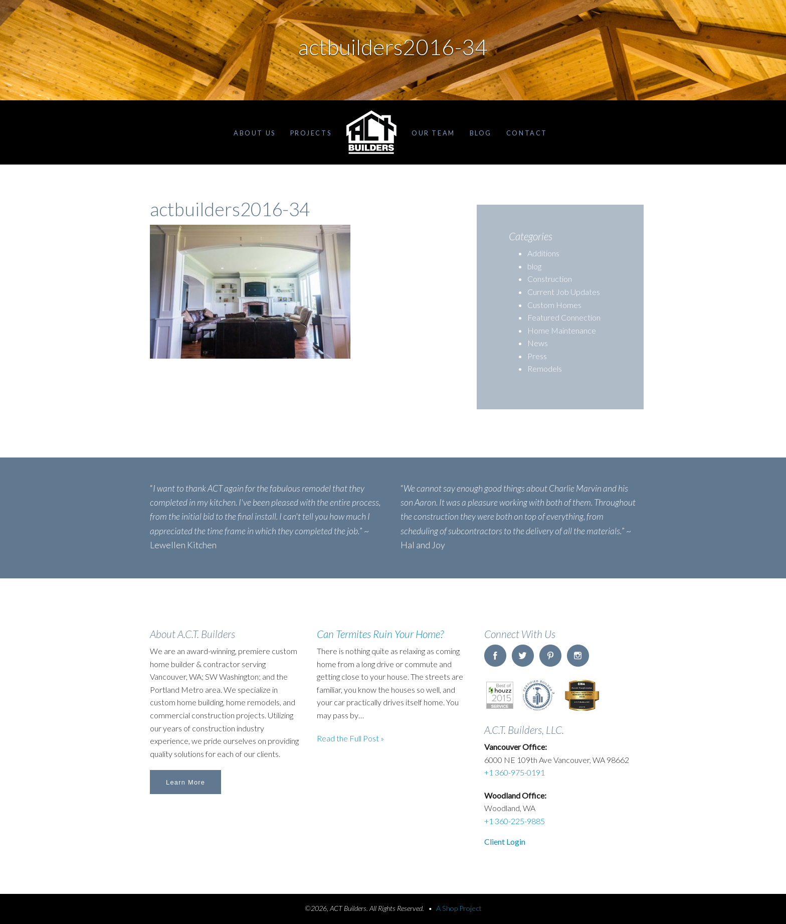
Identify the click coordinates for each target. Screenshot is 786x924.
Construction (549, 278)
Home (371, 132)
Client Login (504, 841)
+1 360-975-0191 (514, 772)
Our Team (433, 133)
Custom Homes (554, 305)
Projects (310, 133)
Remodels (544, 368)
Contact (526, 133)
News (537, 343)
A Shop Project (459, 908)
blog (534, 266)
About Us (254, 133)
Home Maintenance (561, 330)
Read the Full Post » (350, 738)
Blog (481, 133)
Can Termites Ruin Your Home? (380, 634)
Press (537, 356)
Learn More (185, 782)
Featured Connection (564, 317)
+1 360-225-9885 (514, 821)
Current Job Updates (563, 291)
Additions (543, 253)
